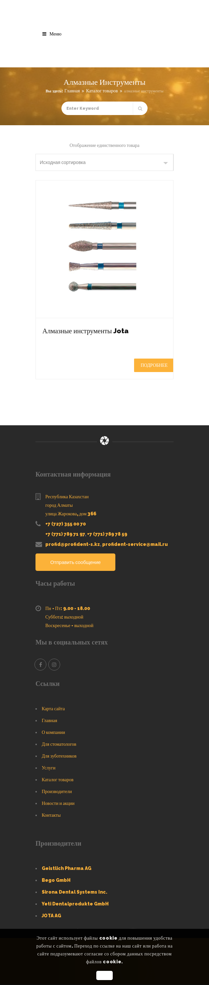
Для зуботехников (59, 756)
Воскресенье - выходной (69, 626)
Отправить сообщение (77, 562)
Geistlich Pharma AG (66, 869)
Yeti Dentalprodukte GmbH (75, 904)
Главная (72, 90)
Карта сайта (53, 709)
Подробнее (154, 365)
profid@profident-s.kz (72, 544)
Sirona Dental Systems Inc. (74, 892)
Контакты (51, 815)
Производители (57, 792)
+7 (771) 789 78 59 (107, 534)
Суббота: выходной (64, 617)
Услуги (49, 768)
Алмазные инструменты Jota (100, 330)
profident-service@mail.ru (135, 544)
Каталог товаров (102, 90)
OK (104, 975)
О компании (53, 733)
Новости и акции (58, 804)
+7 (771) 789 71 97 (65, 534)
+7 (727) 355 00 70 (65, 524)
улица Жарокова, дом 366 (70, 513)
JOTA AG (51, 916)
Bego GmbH (56, 880)
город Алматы (59, 505)
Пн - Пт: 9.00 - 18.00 (67, 609)
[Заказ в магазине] (104, 162)
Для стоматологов (59, 744)
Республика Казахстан (67, 496)
